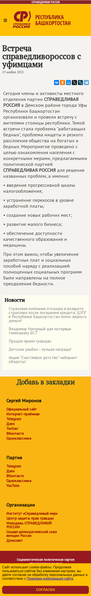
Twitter (12, 429)
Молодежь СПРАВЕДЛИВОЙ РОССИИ (29, 525)
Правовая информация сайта (50, 578)
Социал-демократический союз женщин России (31, 534)
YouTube (12, 486)
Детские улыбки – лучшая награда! (37, 350)
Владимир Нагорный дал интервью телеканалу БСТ (37, 331)
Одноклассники (18, 438)
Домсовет (14, 540)
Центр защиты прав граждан (30, 518)
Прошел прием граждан (27, 342)
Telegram (13, 419)
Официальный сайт (21, 409)
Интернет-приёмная (22, 414)
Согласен (45, 590)
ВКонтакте (15, 433)
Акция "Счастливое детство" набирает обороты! (40, 360)
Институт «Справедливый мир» (32, 513)
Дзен (10, 424)
